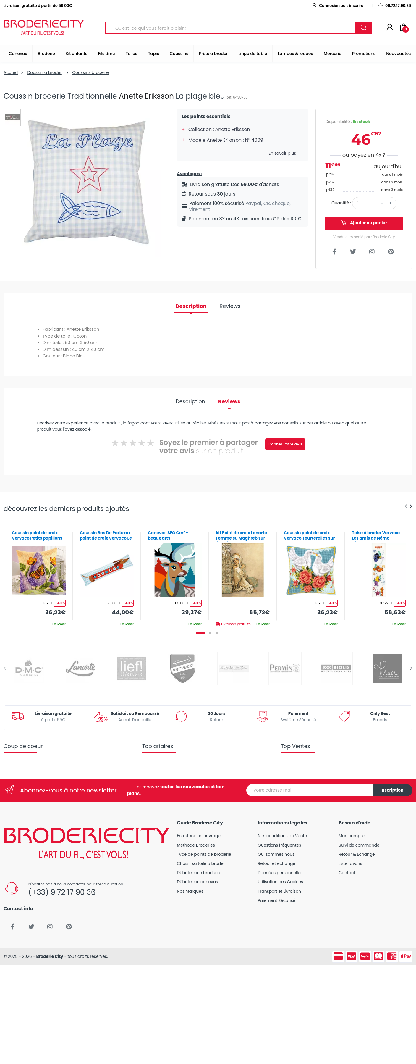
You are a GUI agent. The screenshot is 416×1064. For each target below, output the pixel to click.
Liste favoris (350, 863)
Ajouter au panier (364, 223)
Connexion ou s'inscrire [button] (337, 5)
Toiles (131, 53)
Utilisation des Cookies (280, 882)
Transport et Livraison (279, 891)
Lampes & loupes (295, 53)
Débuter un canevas (197, 882)
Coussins (179, 53)
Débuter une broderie (198, 873)
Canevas (18, 53)
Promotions (363, 53)
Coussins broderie (90, 72)
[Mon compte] (389, 28)
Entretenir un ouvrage (199, 836)
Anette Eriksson (146, 96)
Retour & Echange (357, 854)
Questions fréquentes (279, 845)
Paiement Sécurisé (276, 900)
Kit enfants (76, 53)
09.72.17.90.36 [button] (394, 5)
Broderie (46, 53)
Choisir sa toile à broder (201, 863)
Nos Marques (190, 891)
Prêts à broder (213, 53)
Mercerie (332, 53)
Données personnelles (280, 873)
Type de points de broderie (204, 854)
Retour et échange (276, 863)
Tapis (153, 53)
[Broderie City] (44, 28)
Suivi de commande (359, 845)
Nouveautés (398, 53)
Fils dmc (106, 53)
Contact (347, 873)
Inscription (392, 790)
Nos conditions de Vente (282, 836)
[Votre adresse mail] (309, 790)
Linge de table (252, 53)
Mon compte (351, 836)
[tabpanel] (39, 576)
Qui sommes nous (276, 854)
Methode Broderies (196, 845)
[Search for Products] (230, 28)
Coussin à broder (44, 72)
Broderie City (49, 956)
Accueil (11, 72)
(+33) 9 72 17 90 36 (61, 892)
